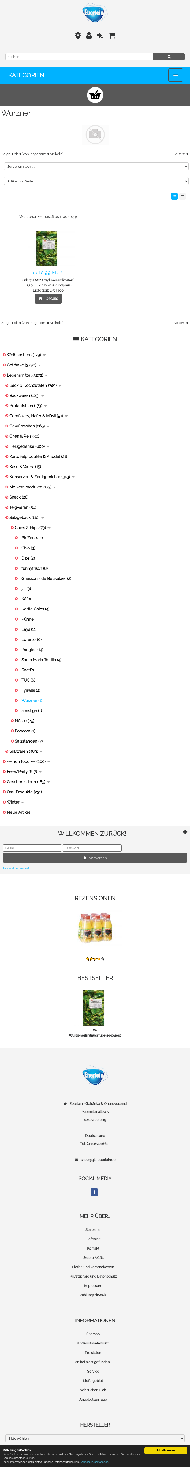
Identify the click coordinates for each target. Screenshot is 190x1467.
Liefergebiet (93, 1381)
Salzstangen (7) (29, 741)
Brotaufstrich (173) (28, 405)
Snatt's (27, 670)
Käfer (26, 599)
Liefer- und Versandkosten (93, 1267)
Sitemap (93, 1334)
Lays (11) (28, 629)
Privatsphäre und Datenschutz (93, 1276)
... (95, 951)
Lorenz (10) (31, 639)
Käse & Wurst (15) (25, 466)
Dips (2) (28, 558)
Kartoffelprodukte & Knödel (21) (38, 456)
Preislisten (93, 1353)
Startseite (92, 1230)
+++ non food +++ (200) (28, 761)
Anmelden (95, 858)
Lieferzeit (92, 1239)
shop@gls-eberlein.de (98, 1160)
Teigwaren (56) (22, 507)
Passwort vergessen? (16, 868)
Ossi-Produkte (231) (24, 792)
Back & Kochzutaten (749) (35, 385)
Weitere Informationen (95, 1462)
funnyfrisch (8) (34, 568)
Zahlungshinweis (93, 1295)
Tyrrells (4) (30, 690)
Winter (15, 802)
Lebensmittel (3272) (27, 375)
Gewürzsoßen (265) (29, 426)
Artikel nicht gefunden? (93, 1362)
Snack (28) (18, 497)
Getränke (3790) (24, 365)
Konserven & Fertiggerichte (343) (42, 477)
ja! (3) (26, 588)
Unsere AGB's (93, 1258)
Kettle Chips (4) (35, 609)
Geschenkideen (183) (28, 782)
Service (93, 1371)
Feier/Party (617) (24, 771)
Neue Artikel (18, 812)
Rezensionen (95, 898)
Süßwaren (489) (26, 751)
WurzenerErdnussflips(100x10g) (95, 1035)
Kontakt (93, 1248)
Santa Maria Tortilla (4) (41, 660)
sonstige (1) (31, 710)
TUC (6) (28, 680)
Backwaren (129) (26, 395)
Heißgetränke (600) (29, 446)
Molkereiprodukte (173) (32, 487)
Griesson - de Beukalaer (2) (46, 578)
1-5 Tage (57, 290)
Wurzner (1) (31, 700)
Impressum (93, 1286)
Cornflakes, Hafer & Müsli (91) (38, 416)
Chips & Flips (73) (33, 527)
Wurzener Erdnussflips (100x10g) (48, 217)
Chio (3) (28, 548)
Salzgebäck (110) (26, 517)
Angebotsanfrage (93, 1399)
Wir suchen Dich (93, 1390)
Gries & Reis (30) (24, 436)
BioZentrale (32, 538)
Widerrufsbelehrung (93, 1343)
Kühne (27, 619)
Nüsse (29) (24, 721)
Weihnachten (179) (26, 355)
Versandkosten (62, 280)
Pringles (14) (32, 649)
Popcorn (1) (25, 731)
